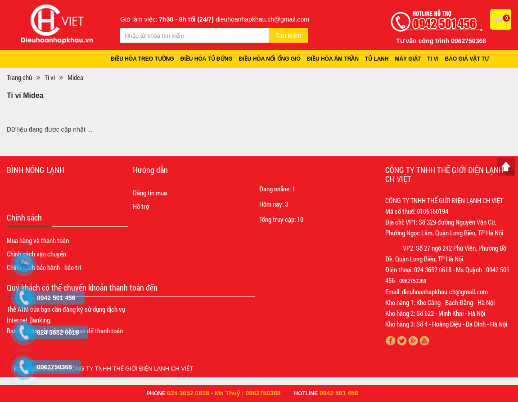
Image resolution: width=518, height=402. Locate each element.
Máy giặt (408, 59)
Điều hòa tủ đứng (206, 59)
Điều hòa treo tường (142, 59)
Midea (75, 77)
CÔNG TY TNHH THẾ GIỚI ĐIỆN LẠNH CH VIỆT (130, 368)
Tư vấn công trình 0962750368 (441, 40)
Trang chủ (19, 77)
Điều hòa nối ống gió (270, 59)
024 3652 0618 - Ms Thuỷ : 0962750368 (223, 393)
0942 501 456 (339, 393)
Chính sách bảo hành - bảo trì (44, 267)
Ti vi (432, 59)
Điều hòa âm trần (333, 59)
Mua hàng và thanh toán (38, 240)
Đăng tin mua (150, 192)
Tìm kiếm (288, 35)
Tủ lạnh (376, 59)
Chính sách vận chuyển (36, 253)
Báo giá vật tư (467, 59)
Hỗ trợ (141, 206)
